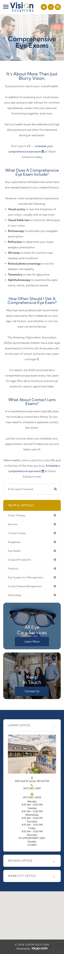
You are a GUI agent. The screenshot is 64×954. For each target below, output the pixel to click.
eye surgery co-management (25, 577)
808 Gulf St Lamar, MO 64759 (32, 779)
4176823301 (32, 788)
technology (14, 595)
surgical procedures (19, 559)
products (13, 568)
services (13, 524)
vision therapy (16, 515)
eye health (14, 550)
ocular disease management (25, 586)
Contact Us (32, 691)
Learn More (32, 641)
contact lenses (17, 533)
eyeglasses (14, 541)
